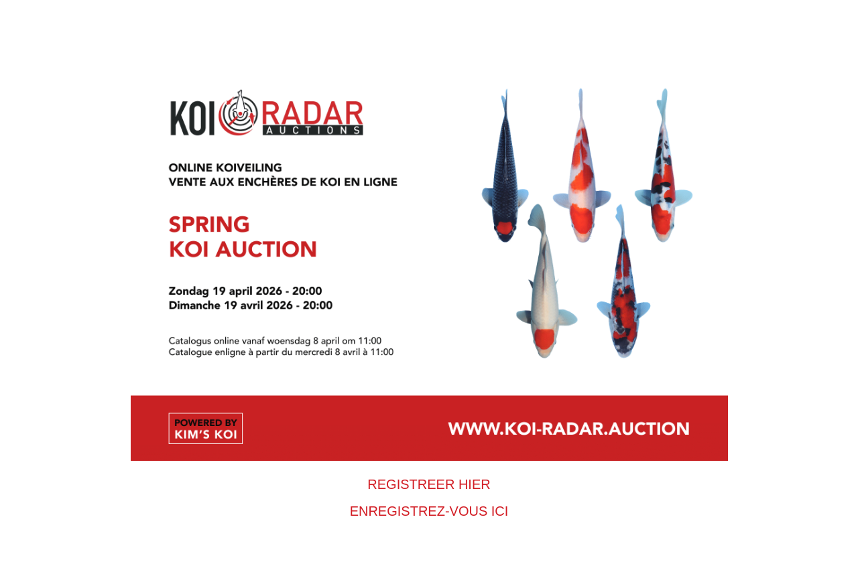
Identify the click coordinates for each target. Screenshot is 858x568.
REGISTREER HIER (428, 484)
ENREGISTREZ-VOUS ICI (429, 511)
